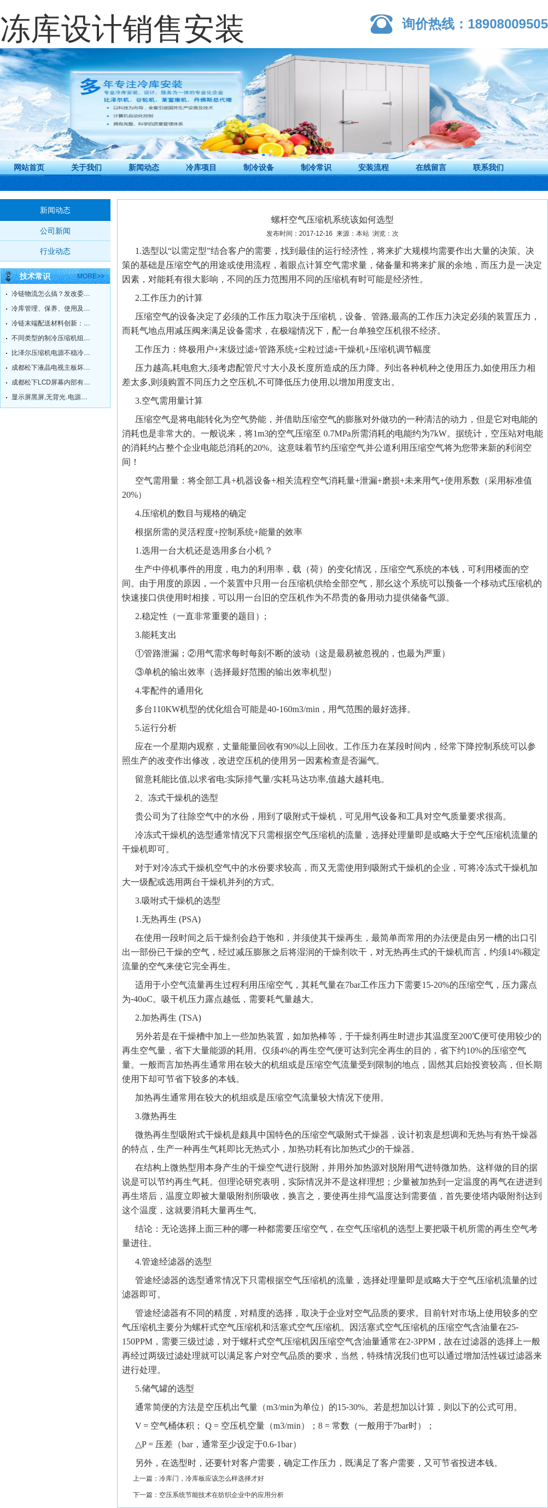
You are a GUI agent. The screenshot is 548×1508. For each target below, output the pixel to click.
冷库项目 (201, 167)
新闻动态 (144, 167)
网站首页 (29, 167)
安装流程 (373, 167)
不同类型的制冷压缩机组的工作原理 (52, 338)
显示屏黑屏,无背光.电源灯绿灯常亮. (52, 397)
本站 (362, 233)
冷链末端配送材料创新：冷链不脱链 (52, 323)
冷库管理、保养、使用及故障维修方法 (52, 308)
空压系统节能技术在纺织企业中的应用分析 (221, 1495)
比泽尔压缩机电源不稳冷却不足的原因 (52, 353)
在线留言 (431, 167)
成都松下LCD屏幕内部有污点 (52, 382)
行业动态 (55, 251)
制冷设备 (258, 167)
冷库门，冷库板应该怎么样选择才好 (211, 1478)
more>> (90, 276)
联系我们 (488, 167)
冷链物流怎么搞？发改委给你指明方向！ (52, 294)
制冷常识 (316, 167)
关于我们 (86, 167)
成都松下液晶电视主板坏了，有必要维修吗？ (52, 367)
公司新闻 (55, 230)
